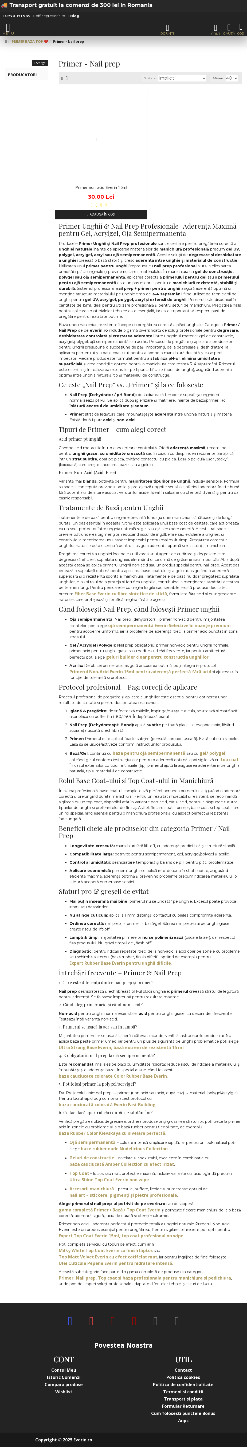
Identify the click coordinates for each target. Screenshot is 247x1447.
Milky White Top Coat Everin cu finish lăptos (106, 1250)
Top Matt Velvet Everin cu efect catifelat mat (108, 1257)
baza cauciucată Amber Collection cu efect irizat (121, 1164)
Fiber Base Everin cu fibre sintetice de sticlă (121, 594)
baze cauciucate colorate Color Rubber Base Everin (113, 1076)
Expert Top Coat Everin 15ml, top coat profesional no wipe (121, 1236)
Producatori (22, 74)
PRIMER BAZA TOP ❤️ (30, 41)
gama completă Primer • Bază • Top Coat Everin (109, 1210)
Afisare (218, 78)
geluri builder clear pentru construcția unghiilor (157, 657)
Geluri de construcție (91, 1158)
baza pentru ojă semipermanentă (149, 753)
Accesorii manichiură (91, 1189)
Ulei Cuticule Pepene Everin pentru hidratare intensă (115, 1263)
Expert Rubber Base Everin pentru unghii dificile (120, 963)
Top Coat (79, 1173)
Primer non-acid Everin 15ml (101, 187)
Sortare (149, 78)
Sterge (41, 63)
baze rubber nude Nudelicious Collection (124, 1149)
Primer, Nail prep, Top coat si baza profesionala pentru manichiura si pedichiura (145, 1278)
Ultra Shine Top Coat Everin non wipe (109, 1180)
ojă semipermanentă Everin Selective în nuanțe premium (169, 625)
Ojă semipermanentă (92, 1142)
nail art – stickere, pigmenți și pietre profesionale (123, 1195)
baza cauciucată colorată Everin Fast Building (107, 1105)
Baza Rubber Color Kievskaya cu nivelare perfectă (112, 1133)
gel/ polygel (212, 753)
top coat (230, 759)
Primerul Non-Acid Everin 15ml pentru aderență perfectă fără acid (140, 672)
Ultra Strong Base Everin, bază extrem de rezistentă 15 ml (121, 1047)
